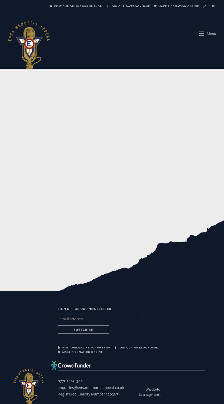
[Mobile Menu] (207, 33)
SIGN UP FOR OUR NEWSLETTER (84, 308)
